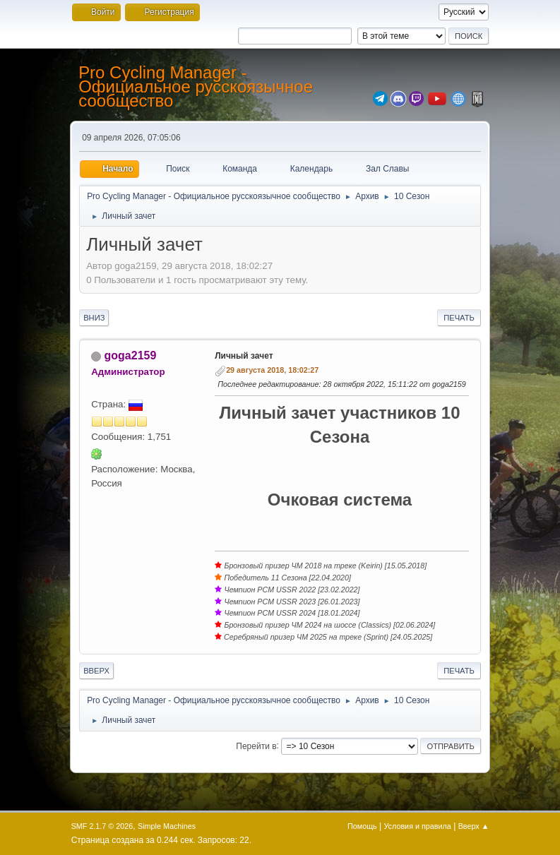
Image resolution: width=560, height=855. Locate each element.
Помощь (362, 826)
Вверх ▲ (473, 826)
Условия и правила (417, 826)
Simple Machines (167, 826)
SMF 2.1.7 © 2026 (102, 826)
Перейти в (256, 746)
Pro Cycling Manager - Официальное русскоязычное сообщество (195, 86)
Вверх (96, 670)
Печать (459, 317)
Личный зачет (244, 356)
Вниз (94, 317)
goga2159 (131, 355)
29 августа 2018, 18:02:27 (272, 370)
